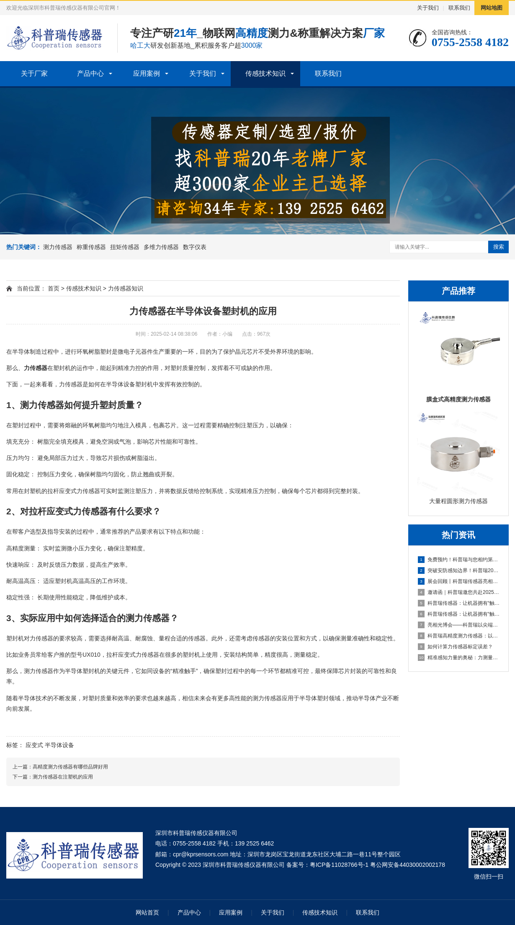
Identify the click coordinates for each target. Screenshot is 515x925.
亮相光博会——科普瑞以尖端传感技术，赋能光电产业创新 (459, 625)
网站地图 (491, 8)
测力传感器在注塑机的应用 (63, 777)
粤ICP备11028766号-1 (339, 864)
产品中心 (90, 73)
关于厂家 (34, 73)
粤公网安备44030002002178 (407, 864)
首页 (53, 288)
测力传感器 (57, 247)
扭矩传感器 (124, 247)
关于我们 (428, 8)
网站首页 (147, 912)
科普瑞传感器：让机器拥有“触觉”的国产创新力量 (459, 603)
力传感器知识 (125, 288)
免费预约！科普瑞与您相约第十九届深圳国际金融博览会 (459, 559)
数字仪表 (194, 247)
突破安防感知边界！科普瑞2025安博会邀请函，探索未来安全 (459, 570)
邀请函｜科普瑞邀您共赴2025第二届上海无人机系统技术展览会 (459, 592)
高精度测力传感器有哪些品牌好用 (70, 767)
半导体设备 (59, 745)
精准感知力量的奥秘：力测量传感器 (459, 657)
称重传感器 (91, 247)
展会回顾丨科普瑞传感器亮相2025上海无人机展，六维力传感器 (459, 581)
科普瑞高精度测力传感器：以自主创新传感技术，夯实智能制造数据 (459, 635)
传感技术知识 (265, 73)
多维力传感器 (161, 247)
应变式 (34, 745)
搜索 (498, 247)
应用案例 (146, 73)
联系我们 (459, 8)
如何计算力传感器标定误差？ (455, 646)
